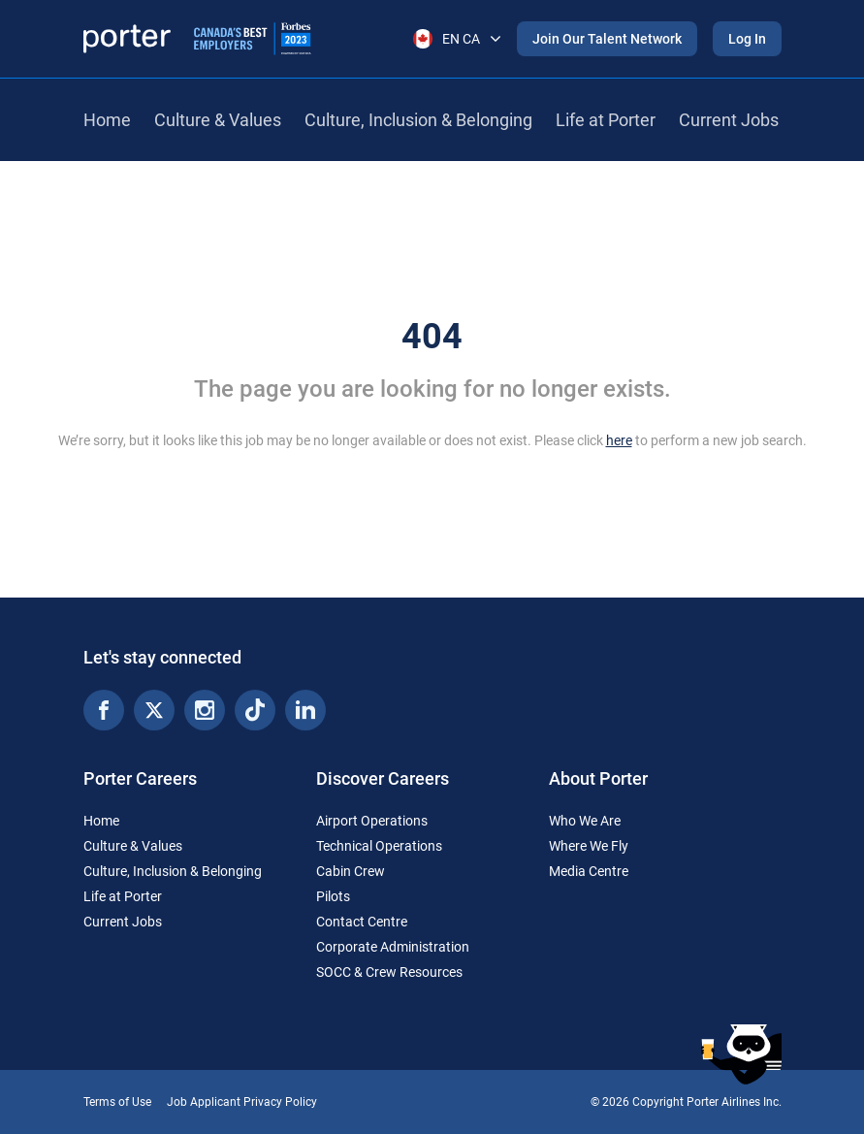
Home (107, 120)
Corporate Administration (392, 947)
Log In (747, 39)
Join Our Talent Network (607, 39)
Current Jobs (729, 120)
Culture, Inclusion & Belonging (418, 120)
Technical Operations (379, 846)
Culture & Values (217, 120)
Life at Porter (606, 120)
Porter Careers (140, 778)
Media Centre (588, 871)
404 (432, 336)
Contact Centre (361, 921)
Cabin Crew (350, 871)
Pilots (333, 896)
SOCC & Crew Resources (389, 972)
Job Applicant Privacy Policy (242, 1102)
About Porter (598, 778)
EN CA (457, 39)
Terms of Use (117, 1102)
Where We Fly (588, 846)
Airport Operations (372, 820)
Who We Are (585, 820)
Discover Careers (382, 778)
